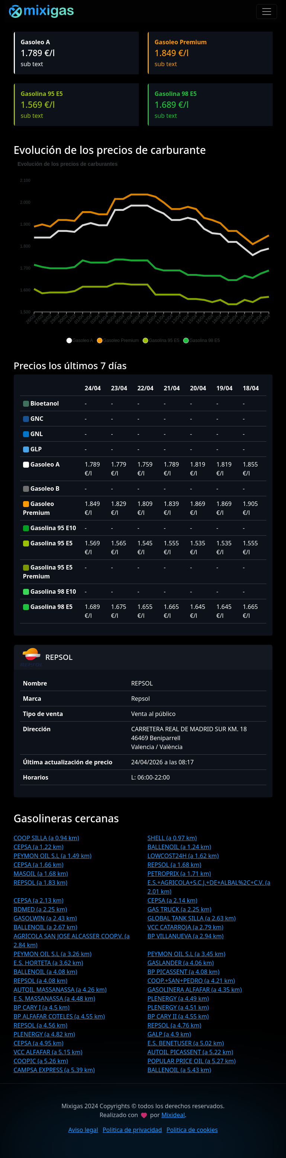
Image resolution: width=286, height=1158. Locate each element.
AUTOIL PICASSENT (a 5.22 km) (190, 1052)
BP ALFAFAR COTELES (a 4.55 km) (59, 1016)
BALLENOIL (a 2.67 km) (45, 927)
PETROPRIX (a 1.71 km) (179, 874)
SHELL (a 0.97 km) (172, 838)
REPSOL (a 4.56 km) (41, 1025)
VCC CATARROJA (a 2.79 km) (186, 927)
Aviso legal (83, 1130)
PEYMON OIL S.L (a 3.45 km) (186, 954)
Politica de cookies (192, 1130)
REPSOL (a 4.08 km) (41, 981)
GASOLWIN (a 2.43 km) (45, 918)
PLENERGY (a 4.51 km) (178, 1007)
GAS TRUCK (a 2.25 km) (180, 909)
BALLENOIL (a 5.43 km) (179, 1070)
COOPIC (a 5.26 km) (41, 1061)
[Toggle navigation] (266, 11)
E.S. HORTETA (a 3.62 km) (48, 963)
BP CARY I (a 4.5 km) (42, 1007)
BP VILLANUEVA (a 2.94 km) (186, 936)
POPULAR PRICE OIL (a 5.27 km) (192, 1061)
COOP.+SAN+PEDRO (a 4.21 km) (191, 981)
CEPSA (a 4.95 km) (39, 1043)
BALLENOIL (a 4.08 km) (45, 972)
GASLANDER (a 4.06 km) (181, 963)
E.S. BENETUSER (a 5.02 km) (186, 1043)
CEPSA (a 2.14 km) (172, 900)
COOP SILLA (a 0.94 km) (46, 838)
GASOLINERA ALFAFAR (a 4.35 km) (195, 990)
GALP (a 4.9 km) (169, 1034)
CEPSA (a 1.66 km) (39, 865)
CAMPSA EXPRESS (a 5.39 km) (54, 1070)
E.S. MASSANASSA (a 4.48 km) (54, 998)
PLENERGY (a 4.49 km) (178, 998)
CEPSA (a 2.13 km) (39, 900)
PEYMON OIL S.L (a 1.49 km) (52, 856)
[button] (79, 340)
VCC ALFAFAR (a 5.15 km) (48, 1052)
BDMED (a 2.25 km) (40, 909)
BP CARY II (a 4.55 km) (178, 1016)
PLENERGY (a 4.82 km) (44, 1034)
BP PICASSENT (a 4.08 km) (184, 972)
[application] (143, 252)
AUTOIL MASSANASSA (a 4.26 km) (60, 990)
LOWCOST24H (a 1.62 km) (183, 856)
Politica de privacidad (132, 1130)
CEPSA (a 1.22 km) (39, 847)
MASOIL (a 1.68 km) (41, 874)
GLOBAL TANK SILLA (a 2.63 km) (192, 918)
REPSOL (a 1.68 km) (175, 865)
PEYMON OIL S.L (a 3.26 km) (52, 954)
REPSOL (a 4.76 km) (175, 1025)
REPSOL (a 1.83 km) (41, 882)
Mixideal (173, 1115)
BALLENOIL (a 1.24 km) (179, 847)
